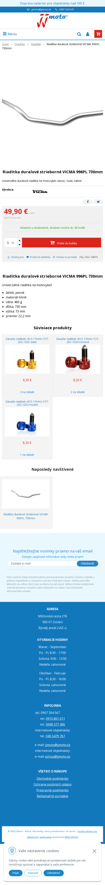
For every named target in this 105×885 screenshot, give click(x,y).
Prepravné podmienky (52, 790)
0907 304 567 (66, 9)
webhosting (46, 837)
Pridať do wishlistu (38, 257)
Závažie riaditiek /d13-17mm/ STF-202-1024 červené (77, 340)
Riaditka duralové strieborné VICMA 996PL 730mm (26, 516)
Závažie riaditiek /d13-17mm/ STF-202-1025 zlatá (27, 340)
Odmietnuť (53, 872)
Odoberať (87, 563)
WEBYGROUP (71, 837)
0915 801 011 (55, 718)
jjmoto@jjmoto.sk (41, 9)
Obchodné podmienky (52, 778)
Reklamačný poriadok (52, 796)
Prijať (15, 872)
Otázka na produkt (65, 257)
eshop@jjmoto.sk (57, 756)
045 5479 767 (55, 736)
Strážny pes (16, 257)
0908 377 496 (55, 724)
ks (13, 242)
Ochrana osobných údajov (53, 784)
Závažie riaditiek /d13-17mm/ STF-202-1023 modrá (27, 403)
